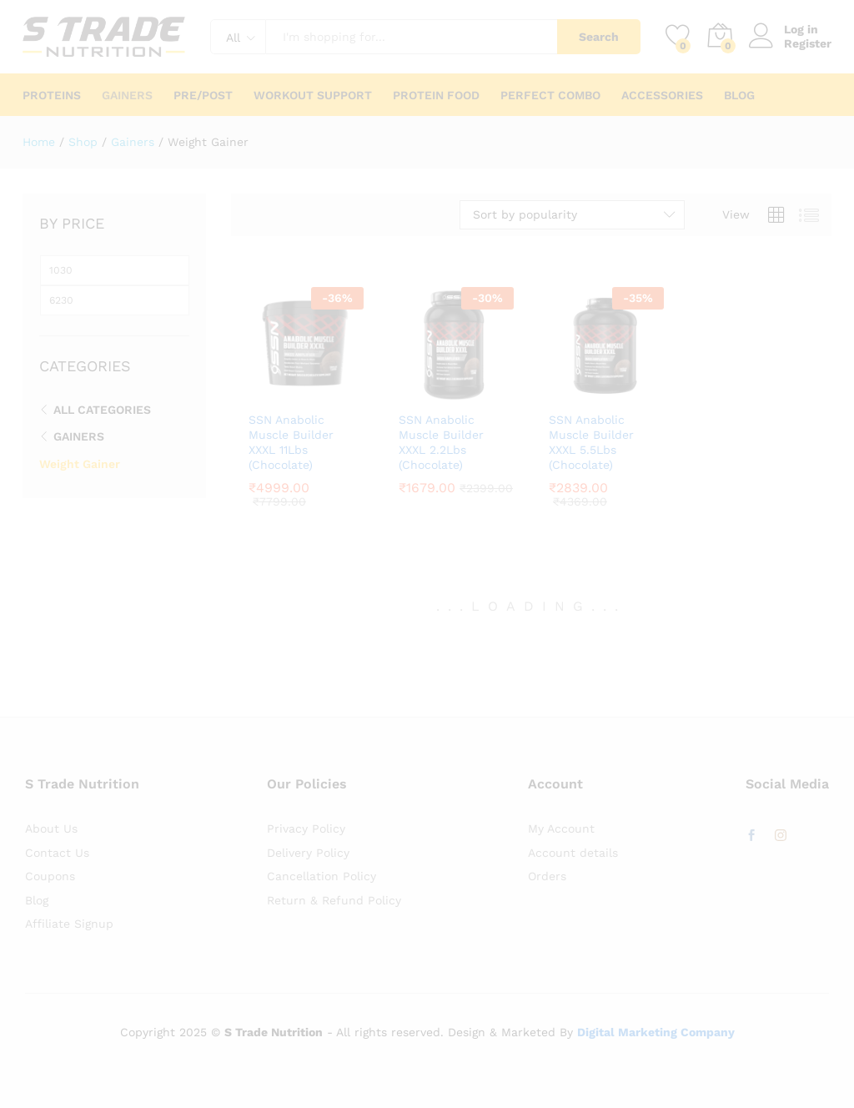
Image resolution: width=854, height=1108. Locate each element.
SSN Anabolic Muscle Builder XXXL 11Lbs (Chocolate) (291, 442)
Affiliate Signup (69, 923)
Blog (739, 95)
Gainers (78, 436)
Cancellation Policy (321, 876)
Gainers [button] (127, 95)
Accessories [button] (662, 95)
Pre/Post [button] (203, 95)
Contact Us (57, 852)
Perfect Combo (550, 95)
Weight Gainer (79, 464)
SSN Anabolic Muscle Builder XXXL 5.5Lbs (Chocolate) (591, 442)
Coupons (50, 876)
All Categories (102, 409)
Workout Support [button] (313, 95)
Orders (547, 876)
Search (599, 36)
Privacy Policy (306, 828)
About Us (51, 828)
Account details (573, 852)
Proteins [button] (52, 95)
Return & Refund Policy (334, 900)
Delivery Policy (308, 852)
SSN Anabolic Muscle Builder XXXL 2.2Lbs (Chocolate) (441, 442)
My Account (561, 828)
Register (807, 43)
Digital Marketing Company (656, 1032)
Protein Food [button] (436, 95)
